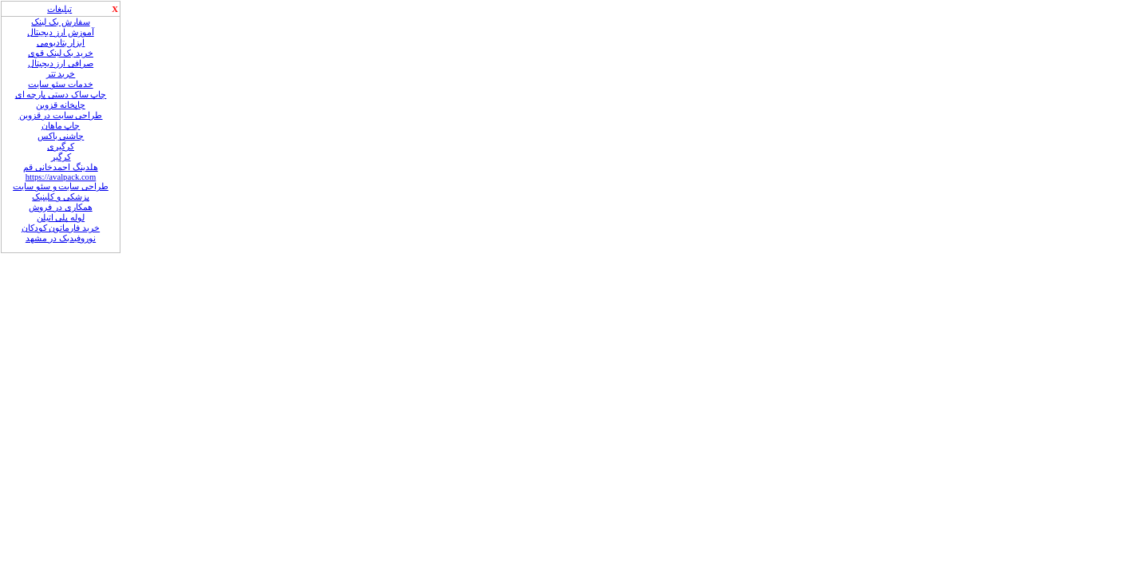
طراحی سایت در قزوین (61, 115)
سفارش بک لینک (60, 22)
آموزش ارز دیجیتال (60, 32)
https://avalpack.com (61, 176)
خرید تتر (61, 73)
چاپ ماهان (61, 125)
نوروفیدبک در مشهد (61, 238)
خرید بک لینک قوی (60, 53)
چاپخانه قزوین (60, 105)
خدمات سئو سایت (60, 84)
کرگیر (61, 157)
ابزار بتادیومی (61, 42)
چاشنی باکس (61, 136)
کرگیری (60, 146)
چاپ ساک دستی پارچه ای (61, 94)
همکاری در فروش (60, 207)
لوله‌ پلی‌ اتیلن (61, 217)
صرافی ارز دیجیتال (60, 63)
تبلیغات (59, 9)
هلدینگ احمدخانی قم (60, 167)
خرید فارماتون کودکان (61, 228)
